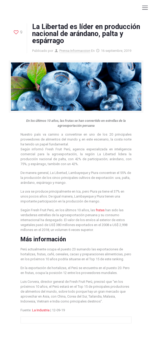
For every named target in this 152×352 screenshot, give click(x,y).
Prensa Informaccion (74, 51)
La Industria (41, 310)
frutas (100, 210)
